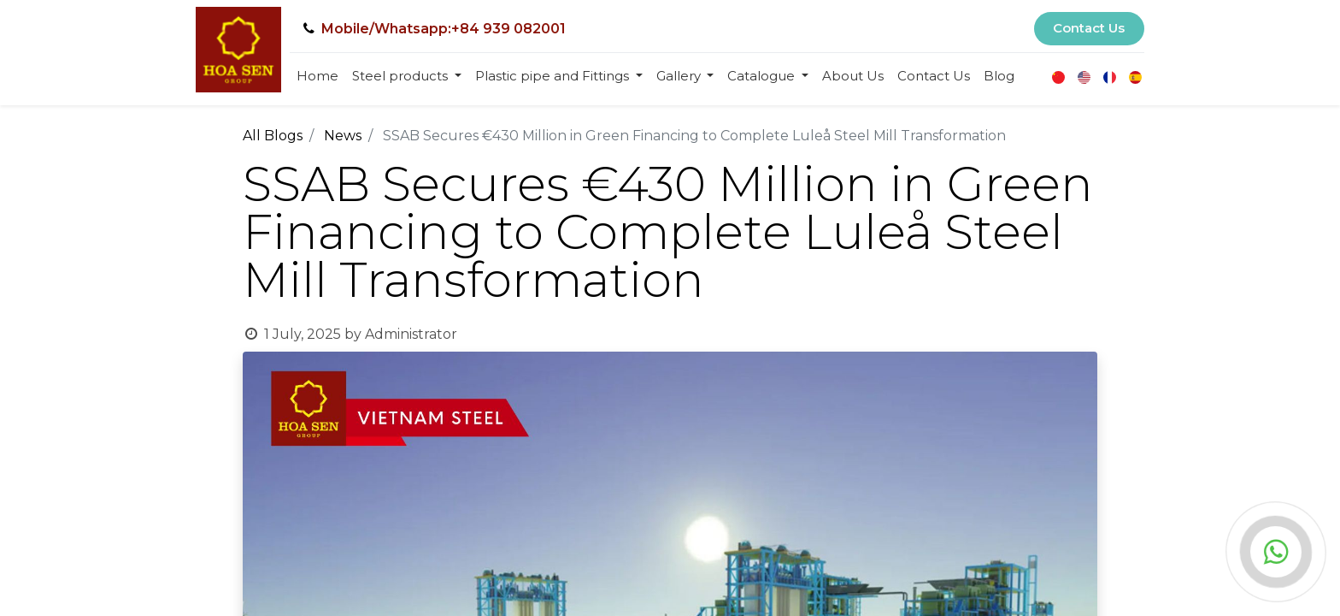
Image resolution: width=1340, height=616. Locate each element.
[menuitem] (317, 76)
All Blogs (273, 135)
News (342, 135)
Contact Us (1089, 28)
